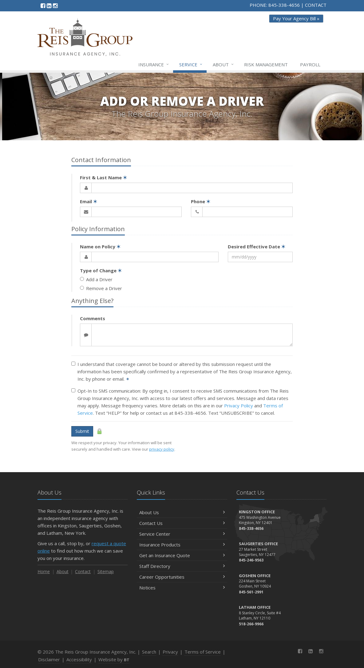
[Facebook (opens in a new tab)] (43, 5)
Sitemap (105, 571)
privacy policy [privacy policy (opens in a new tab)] (161, 449)
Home (44, 571)
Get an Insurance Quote (181, 555)
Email (88, 201)
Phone (200, 201)
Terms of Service (202, 652)
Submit (82, 431)
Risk (266, 64)
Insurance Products (181, 545)
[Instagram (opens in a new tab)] (55, 5)
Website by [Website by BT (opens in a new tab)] (113, 659)
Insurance (153, 64)
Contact (83, 571)
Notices (181, 587)
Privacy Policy (238, 405)
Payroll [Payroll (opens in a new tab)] (310, 64)
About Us (181, 512)
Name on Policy (100, 246)
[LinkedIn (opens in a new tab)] (49, 5)
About (223, 64)
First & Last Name (103, 177)
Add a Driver (96, 279)
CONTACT (315, 5)
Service (191, 64)
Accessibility (79, 659)
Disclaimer (49, 659)
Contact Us (181, 523)
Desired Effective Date (256, 246)
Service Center (181, 534)
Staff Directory (181, 566)
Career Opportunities (181, 577)
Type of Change (101, 270)
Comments (92, 318)
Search (149, 652)
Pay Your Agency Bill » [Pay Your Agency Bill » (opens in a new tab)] (296, 18)
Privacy (170, 652)
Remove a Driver (101, 288)
